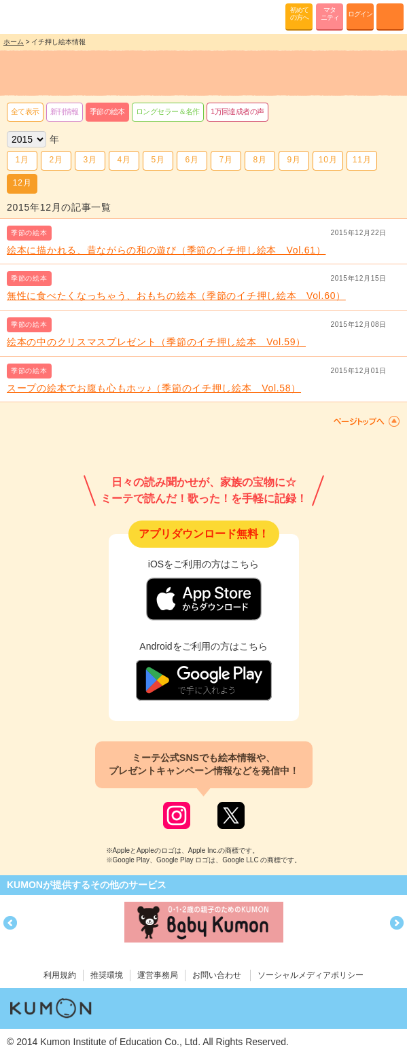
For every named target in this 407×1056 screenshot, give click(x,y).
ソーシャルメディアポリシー (311, 975)
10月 (328, 159)
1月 (22, 159)
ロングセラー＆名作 (168, 111)
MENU (390, 17)
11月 (362, 159)
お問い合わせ (216, 975)
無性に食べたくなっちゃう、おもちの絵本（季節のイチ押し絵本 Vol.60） (176, 295)
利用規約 (59, 975)
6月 (191, 159)
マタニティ (330, 13)
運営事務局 (157, 975)
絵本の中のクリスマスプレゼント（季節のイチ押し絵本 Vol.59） (156, 341)
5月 (157, 159)
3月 (89, 159)
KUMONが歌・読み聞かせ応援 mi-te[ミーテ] (42, 16)
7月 (225, 159)
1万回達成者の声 (237, 111)
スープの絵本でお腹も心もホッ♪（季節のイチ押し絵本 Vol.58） (154, 388)
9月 (293, 159)
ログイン (360, 14)
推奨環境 (106, 975)
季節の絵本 (107, 111)
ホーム (13, 42)
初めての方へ (299, 13)
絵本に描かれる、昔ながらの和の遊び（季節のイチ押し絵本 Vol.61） (166, 250)
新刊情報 (64, 111)
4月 (123, 159)
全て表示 (25, 111)
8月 (259, 159)
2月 (56, 159)
